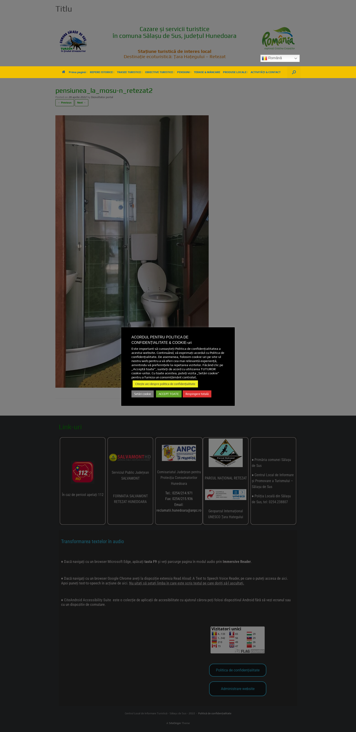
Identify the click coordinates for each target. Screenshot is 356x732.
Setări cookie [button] (142, 394)
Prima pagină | (74, 72)
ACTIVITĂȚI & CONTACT (266, 72)
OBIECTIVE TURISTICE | (159, 72)
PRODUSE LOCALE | (235, 72)
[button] (294, 72)
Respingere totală (197, 394)
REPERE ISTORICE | (102, 72)
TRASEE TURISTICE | (129, 72)
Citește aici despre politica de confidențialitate (165, 384)
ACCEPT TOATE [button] (169, 394)
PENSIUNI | (184, 72)
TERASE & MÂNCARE (207, 72)
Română (272, 58)
